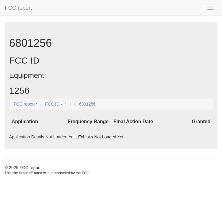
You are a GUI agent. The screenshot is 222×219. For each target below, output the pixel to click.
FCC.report (18, 8)
